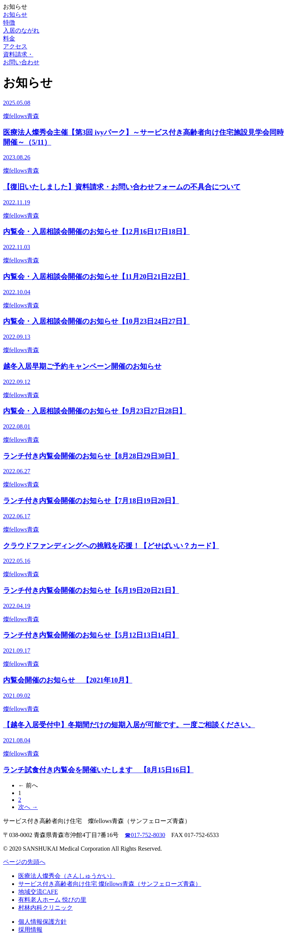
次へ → (28, 807)
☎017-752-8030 (145, 835)
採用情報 (30, 929)
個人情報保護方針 (42, 921)
